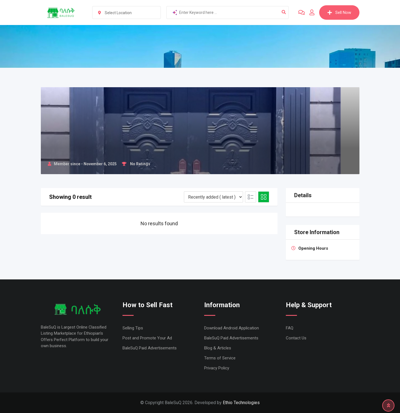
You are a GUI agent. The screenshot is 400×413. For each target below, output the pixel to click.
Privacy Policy (216, 368)
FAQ (289, 328)
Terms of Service (220, 358)
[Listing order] (213, 196)
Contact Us (296, 338)
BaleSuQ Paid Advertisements (149, 348)
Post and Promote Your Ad (147, 338)
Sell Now (339, 12)
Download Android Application (231, 328)
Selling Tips (132, 328)
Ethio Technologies (241, 402)
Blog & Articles (217, 348)
